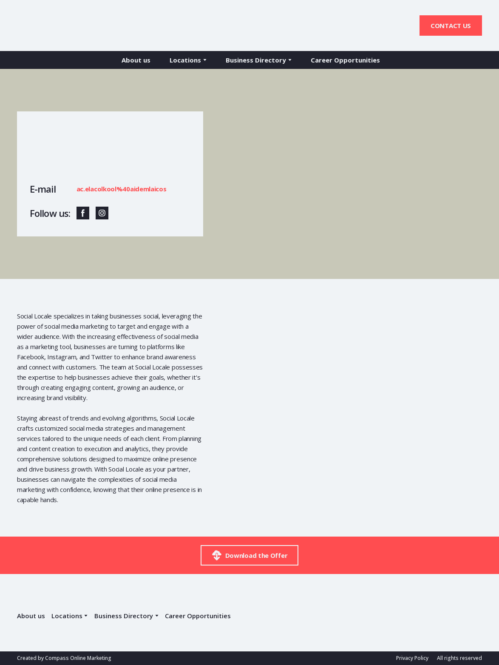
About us (136, 60)
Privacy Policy (412, 658)
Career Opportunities (345, 60)
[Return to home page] (54, 25)
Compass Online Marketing (78, 658)
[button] (451, 25)
